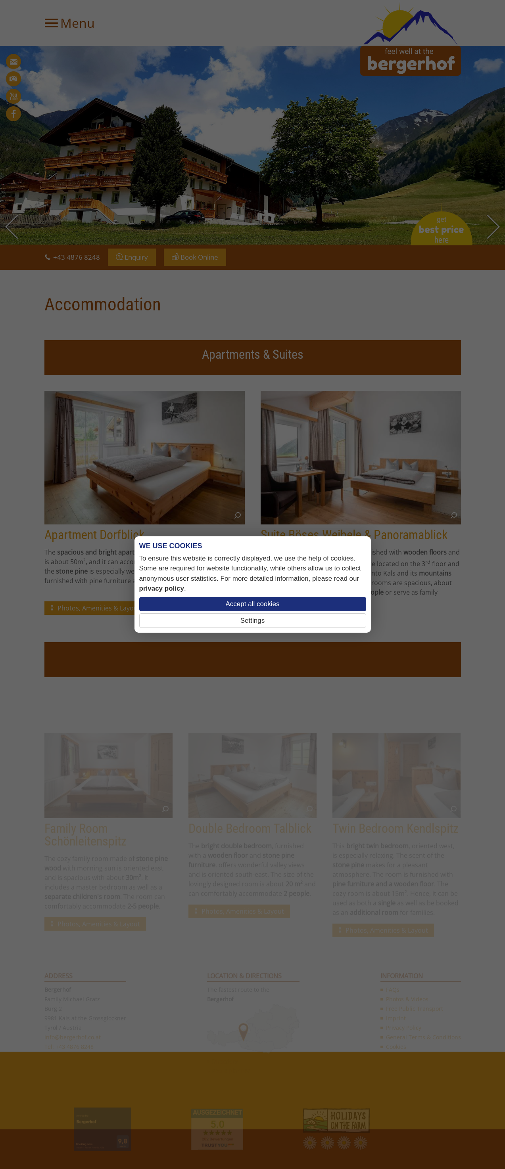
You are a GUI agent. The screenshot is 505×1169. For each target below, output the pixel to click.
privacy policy (161, 588)
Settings (252, 620)
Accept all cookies (252, 604)
